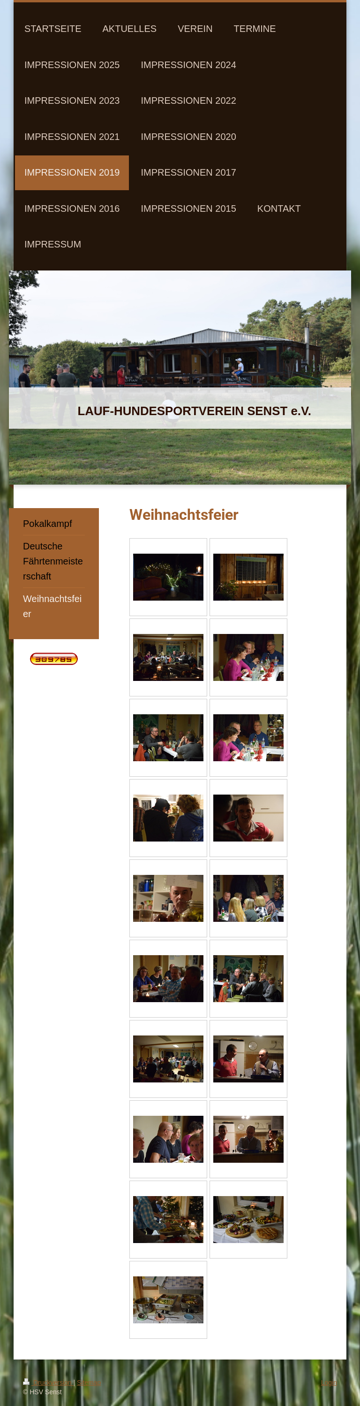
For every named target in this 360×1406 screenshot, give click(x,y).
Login (329, 1382)
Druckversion (48, 1382)
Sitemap (89, 1382)
